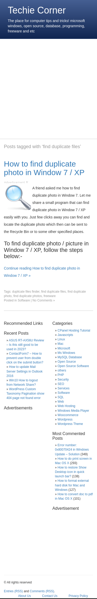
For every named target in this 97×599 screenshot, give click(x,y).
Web (61, 401)
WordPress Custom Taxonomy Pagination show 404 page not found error (25, 393)
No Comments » (44, 300)
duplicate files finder (25, 291)
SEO (61, 384)
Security (63, 379)
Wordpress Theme (70, 424)
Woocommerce (68, 415)
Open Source (67, 361)
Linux (61, 339)
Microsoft (64, 348)
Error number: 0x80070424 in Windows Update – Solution (72, 449)
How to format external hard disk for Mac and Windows (72, 485)
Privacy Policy (78, 596)
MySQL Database (70, 357)
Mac (61, 344)
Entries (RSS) (13, 591)
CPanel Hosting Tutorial (74, 330)
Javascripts (65, 335)
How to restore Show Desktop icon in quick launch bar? (70, 472)
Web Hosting (66, 406)
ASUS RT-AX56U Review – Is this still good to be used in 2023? (25, 345)
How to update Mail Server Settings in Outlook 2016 (24, 371)
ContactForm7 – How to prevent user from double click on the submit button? (24, 358)
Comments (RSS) (42, 591)
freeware (49, 296)
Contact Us (49, 596)
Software (24, 300)
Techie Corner (37, 10)
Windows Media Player (73, 410)
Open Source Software (73, 366)
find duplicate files (53, 291)
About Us (24, 596)
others (62, 370)
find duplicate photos (27, 296)
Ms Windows (66, 353)
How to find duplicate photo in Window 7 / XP (44, 168)
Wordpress (65, 419)
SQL (61, 397)
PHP (61, 375)
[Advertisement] (48, 88)
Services (64, 388)
